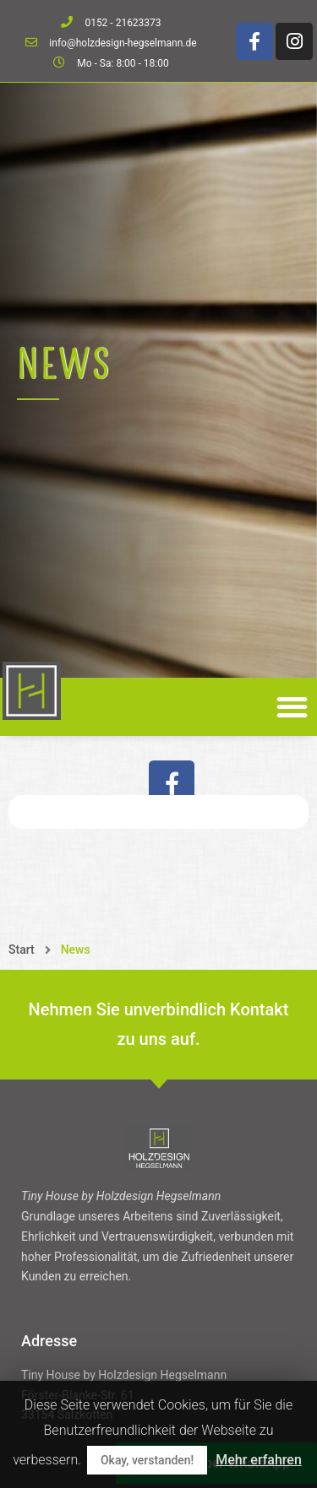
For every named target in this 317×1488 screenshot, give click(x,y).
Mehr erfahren (259, 1460)
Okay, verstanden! (147, 1460)
